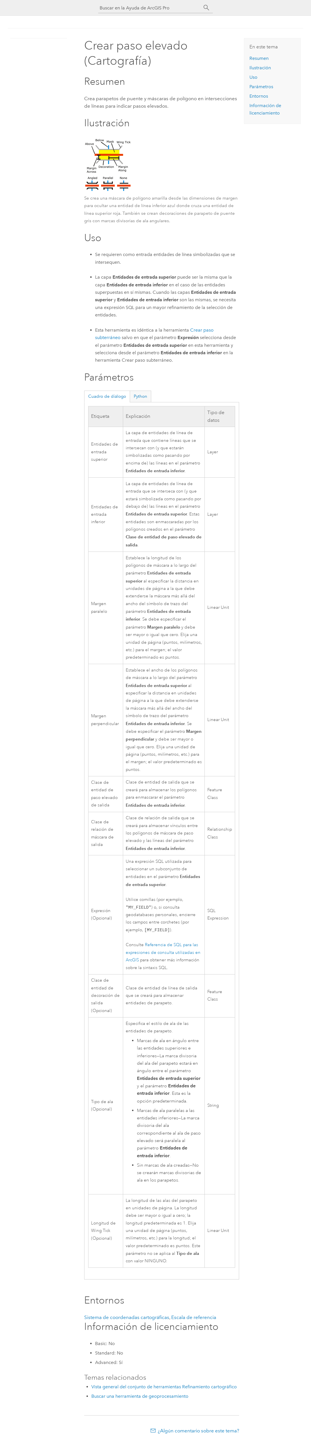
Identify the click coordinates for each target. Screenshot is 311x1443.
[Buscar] (206, 8)
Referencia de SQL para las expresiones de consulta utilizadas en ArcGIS (163, 953)
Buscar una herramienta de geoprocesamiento (139, 1397)
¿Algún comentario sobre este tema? (198, 1432)
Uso (253, 77)
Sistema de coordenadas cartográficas (126, 1318)
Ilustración (260, 67)
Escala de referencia (193, 1318)
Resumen (259, 58)
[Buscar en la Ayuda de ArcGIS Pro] (149, 8)
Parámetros (261, 86)
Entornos (258, 96)
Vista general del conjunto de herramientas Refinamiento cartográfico (164, 1388)
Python (140, 396)
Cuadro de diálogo (107, 396)
